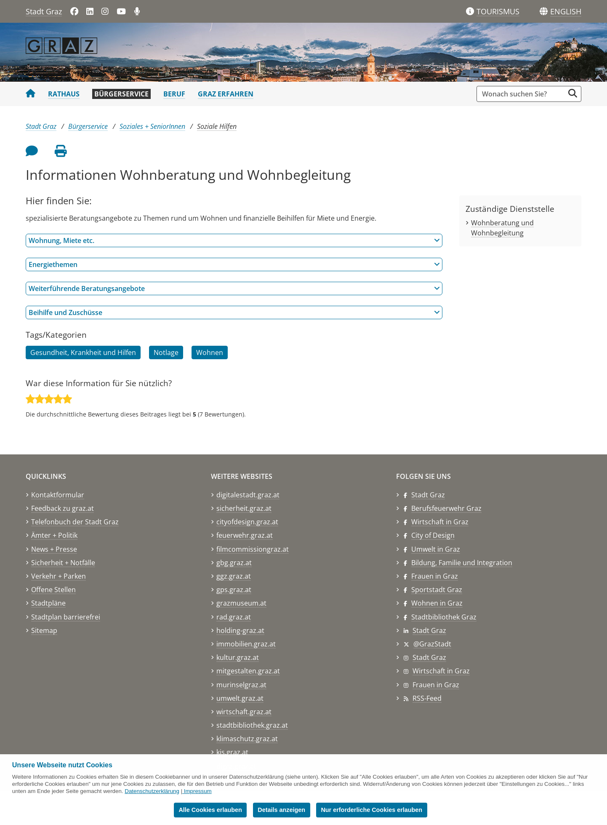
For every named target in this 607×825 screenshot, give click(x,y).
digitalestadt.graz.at (248, 494)
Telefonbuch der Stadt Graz (75, 521)
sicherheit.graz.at (244, 508)
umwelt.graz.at (240, 698)
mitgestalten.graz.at (248, 670)
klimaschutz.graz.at (247, 738)
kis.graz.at (232, 752)
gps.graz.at (233, 589)
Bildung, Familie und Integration (461, 562)
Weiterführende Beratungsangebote (234, 288)
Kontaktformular (57, 494)
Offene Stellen (53, 589)
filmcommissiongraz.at (252, 549)
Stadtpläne (48, 603)
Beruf (174, 94)
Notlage (166, 352)
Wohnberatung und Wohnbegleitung (502, 228)
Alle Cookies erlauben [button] (210, 809)
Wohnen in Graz (437, 603)
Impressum (198, 791)
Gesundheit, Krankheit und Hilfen (83, 352)
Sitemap (44, 630)
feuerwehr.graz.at (244, 535)
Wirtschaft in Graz (440, 521)
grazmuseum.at (241, 603)
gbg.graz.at (234, 562)
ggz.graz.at (233, 576)
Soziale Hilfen (217, 126)
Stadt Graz (44, 11)
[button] (565, 11)
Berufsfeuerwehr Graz (446, 508)
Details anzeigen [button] (281, 809)
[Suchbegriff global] (522, 93)
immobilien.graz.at (246, 644)
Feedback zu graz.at (62, 508)
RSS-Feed (427, 698)
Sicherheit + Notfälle (63, 562)
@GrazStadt (432, 644)
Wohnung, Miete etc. (234, 240)
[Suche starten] (572, 93)
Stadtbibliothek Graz (444, 617)
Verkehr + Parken (58, 576)
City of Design (433, 535)
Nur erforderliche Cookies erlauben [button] (371, 809)
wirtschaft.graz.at (244, 711)
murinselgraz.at (241, 684)
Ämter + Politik (54, 535)
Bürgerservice (121, 94)
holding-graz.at (240, 630)
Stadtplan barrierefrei (65, 617)
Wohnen (209, 352)
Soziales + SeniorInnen (152, 126)
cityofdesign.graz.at (247, 521)
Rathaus (64, 94)
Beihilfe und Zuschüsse (234, 312)
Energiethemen (234, 264)
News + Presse (54, 549)
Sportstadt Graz (436, 589)
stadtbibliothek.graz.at (252, 725)
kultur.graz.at (237, 657)
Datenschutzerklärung (152, 791)
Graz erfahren (225, 94)
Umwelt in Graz (435, 549)
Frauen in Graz (434, 576)
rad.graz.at (233, 617)
